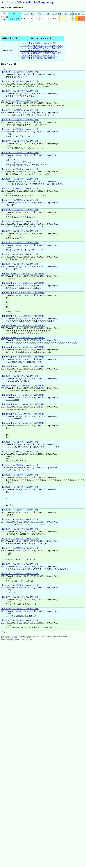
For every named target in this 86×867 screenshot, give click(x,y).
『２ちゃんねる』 (15, 636)
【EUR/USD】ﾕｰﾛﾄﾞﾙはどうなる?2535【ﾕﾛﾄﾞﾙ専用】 (41, 48)
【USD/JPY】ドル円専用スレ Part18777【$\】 (38, 58)
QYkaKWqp (48, 2)
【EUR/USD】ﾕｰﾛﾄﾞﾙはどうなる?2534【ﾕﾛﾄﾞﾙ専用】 (41, 46)
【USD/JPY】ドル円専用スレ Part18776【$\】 (38, 56)
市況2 (19, 2)
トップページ (7, 2)
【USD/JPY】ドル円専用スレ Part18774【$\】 (38, 51)
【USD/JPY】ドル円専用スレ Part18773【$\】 (38, 43)
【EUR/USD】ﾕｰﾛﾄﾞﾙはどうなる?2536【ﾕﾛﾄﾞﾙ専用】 (41, 53)
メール (15, 639)
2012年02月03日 (32, 2)
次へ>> (4, 69)
